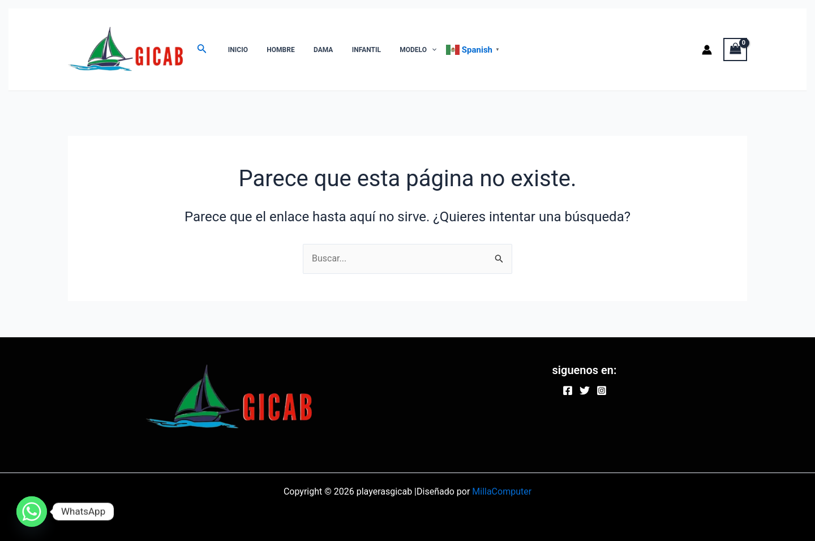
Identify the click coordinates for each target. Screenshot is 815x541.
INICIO (235, 50)
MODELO (394, 49)
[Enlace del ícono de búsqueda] (202, 49)
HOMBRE (272, 50)
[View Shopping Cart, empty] (735, 49)
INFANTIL (347, 50)
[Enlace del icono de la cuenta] (707, 50)
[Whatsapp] (31, 511)
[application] (408, 49)
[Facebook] (568, 390)
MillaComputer (501, 491)
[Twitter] (585, 390)
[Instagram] (602, 390)
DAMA (310, 50)
